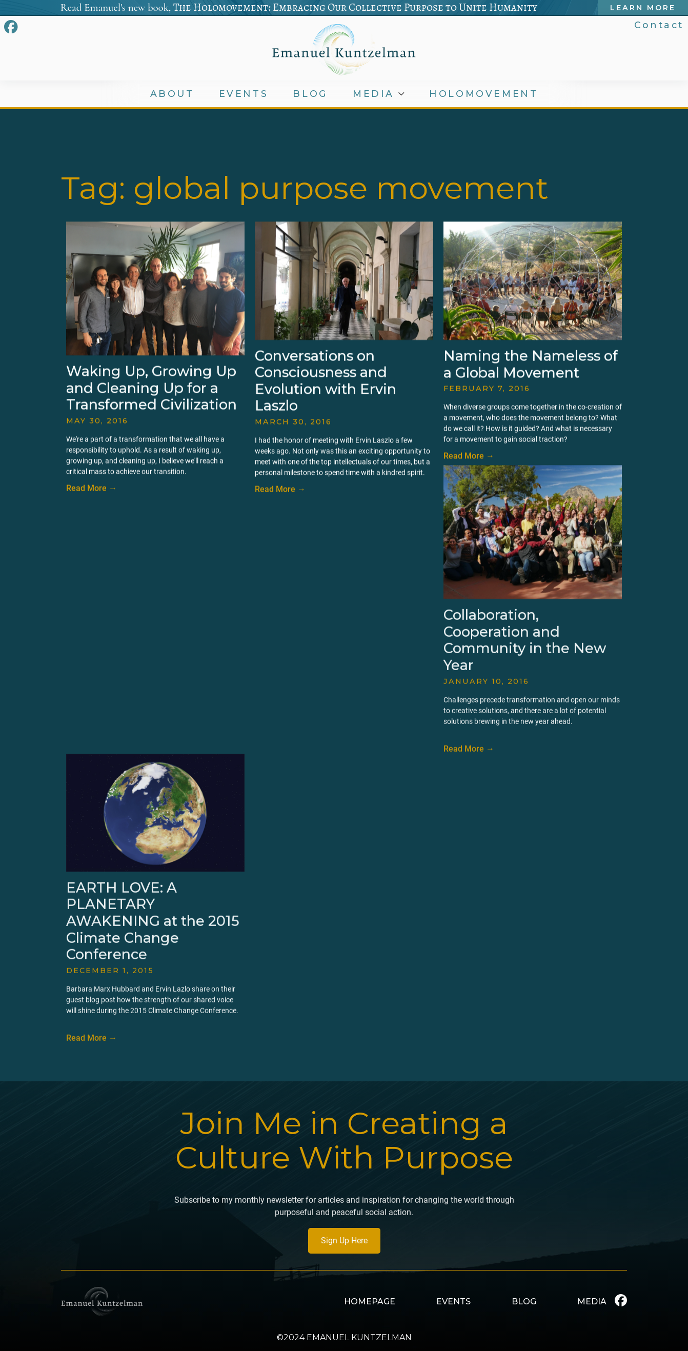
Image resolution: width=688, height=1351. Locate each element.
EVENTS (244, 94)
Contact (660, 25)
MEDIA (375, 94)
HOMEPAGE (369, 1301)
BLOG (312, 94)
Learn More (644, 7)
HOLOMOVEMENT (484, 94)
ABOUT (172, 94)
